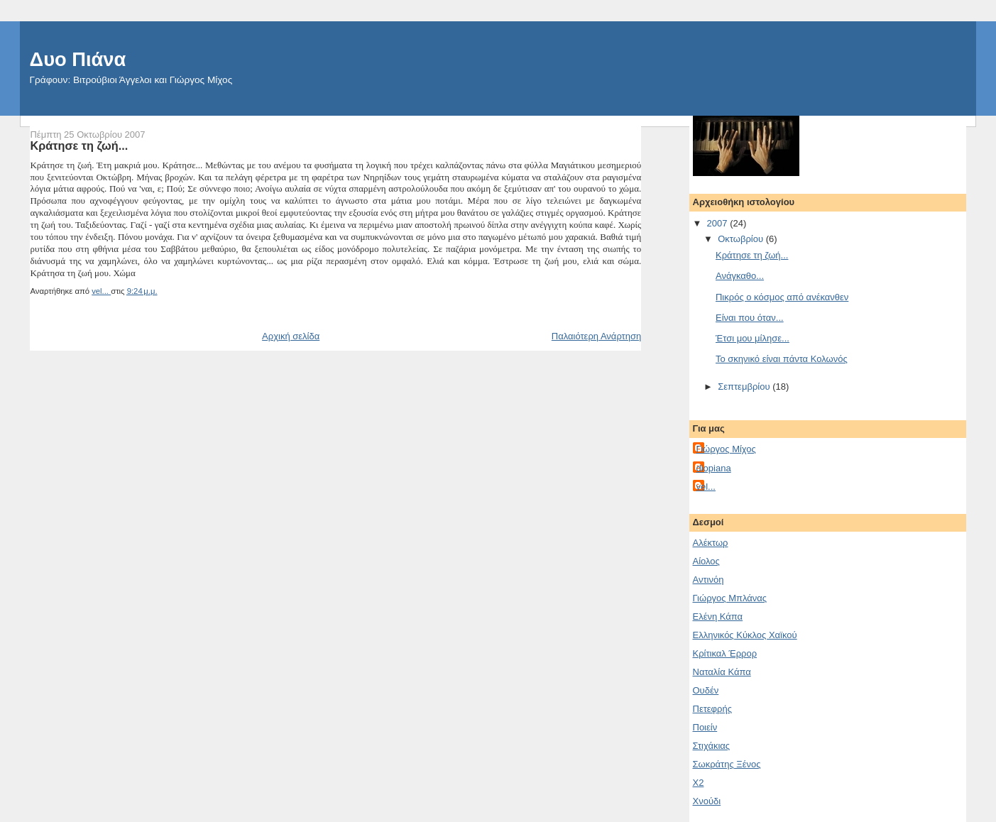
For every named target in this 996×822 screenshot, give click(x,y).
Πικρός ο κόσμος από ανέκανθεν (782, 297)
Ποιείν (705, 727)
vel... (706, 486)
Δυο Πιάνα (78, 59)
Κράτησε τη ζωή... (752, 255)
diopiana (713, 468)
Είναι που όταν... (750, 317)
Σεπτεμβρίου (745, 386)
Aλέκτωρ (710, 542)
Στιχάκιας (711, 745)
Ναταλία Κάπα (722, 672)
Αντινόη (708, 579)
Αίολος (706, 561)
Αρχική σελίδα (290, 336)
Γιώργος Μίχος (726, 449)
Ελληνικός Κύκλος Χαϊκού (745, 635)
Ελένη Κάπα (718, 616)
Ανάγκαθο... (740, 275)
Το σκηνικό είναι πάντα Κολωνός (782, 359)
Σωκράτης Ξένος (727, 764)
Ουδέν (706, 690)
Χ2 (698, 782)
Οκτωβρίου (741, 239)
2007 (718, 223)
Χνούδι (707, 801)
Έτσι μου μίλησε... (752, 338)
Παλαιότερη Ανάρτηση (596, 336)
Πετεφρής (712, 708)
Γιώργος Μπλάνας (730, 598)
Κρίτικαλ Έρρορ (725, 653)
